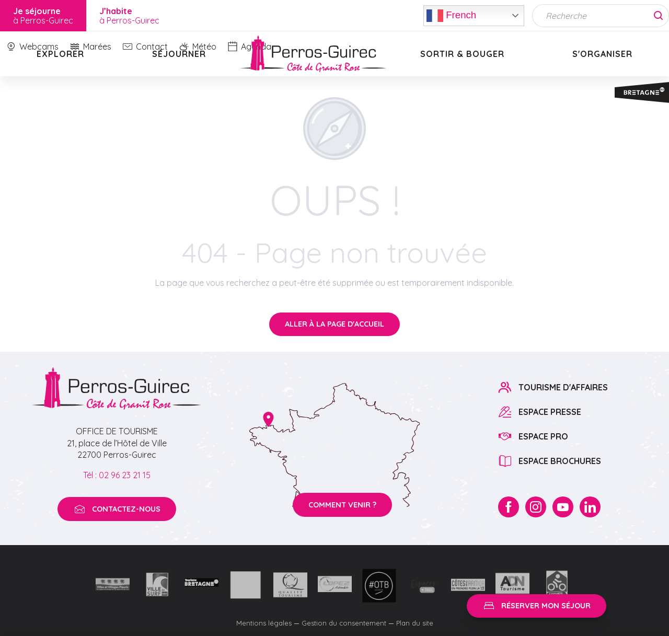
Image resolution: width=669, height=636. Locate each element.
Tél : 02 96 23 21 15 (117, 475)
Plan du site (414, 623)
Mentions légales (264, 623)
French (451, 15)
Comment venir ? (342, 505)
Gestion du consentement (344, 623)
